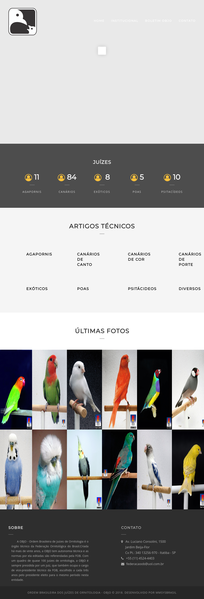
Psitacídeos (172, 192)
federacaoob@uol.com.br (145, 564)
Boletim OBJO (158, 21)
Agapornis (32, 192)
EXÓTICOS (37, 289)
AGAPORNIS (39, 254)
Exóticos (102, 192)
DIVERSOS (190, 289)
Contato (187, 21)
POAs (137, 192)
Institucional (124, 21)
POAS (83, 289)
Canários (67, 192)
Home (99, 21)
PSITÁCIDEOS (142, 289)
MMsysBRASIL (166, 592)
